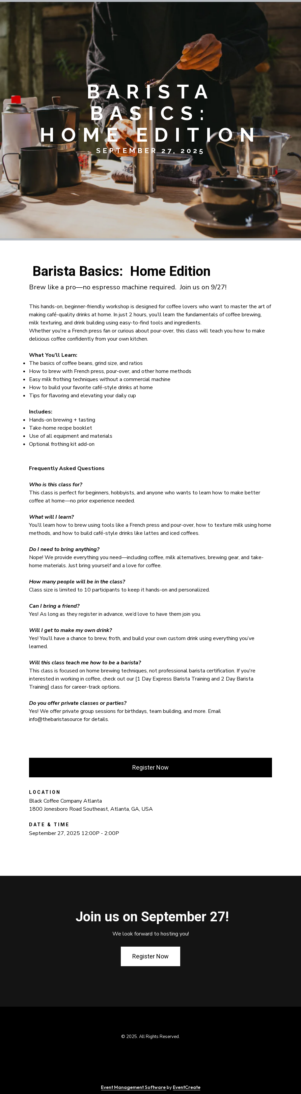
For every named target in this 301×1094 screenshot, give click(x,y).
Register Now (150, 767)
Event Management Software (134, 1087)
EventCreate (186, 1087)
